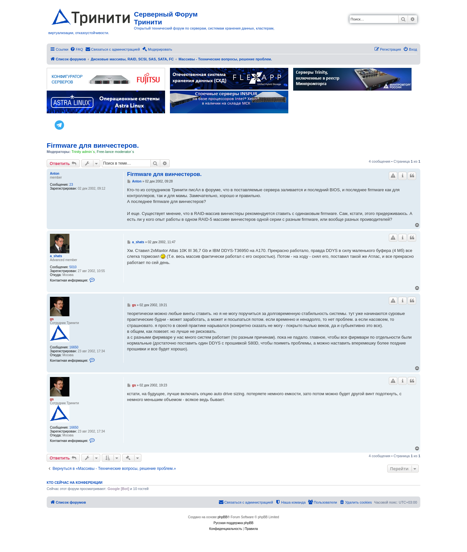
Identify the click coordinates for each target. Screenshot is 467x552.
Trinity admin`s (83, 152)
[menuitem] (76, 49)
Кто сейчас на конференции (74, 482)
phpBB (222, 517)
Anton (54, 173)
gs (52, 319)
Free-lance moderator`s (115, 152)
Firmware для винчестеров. (93, 145)
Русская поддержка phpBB (233, 523)
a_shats (56, 256)
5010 (73, 267)
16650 (73, 347)
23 (71, 184)
